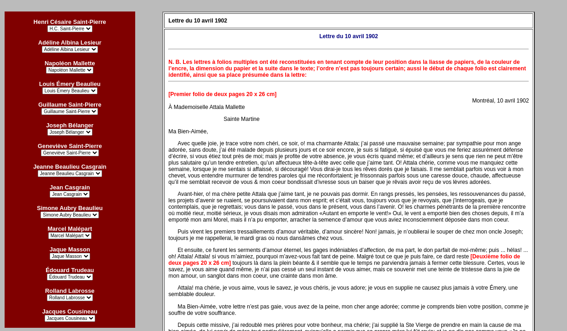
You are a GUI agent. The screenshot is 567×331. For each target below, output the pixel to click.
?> (70, 318)
